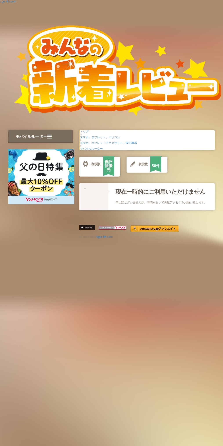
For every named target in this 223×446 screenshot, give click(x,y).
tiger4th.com (104, 237)
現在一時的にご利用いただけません (160, 191)
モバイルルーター (34, 136)
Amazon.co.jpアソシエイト (158, 228)
